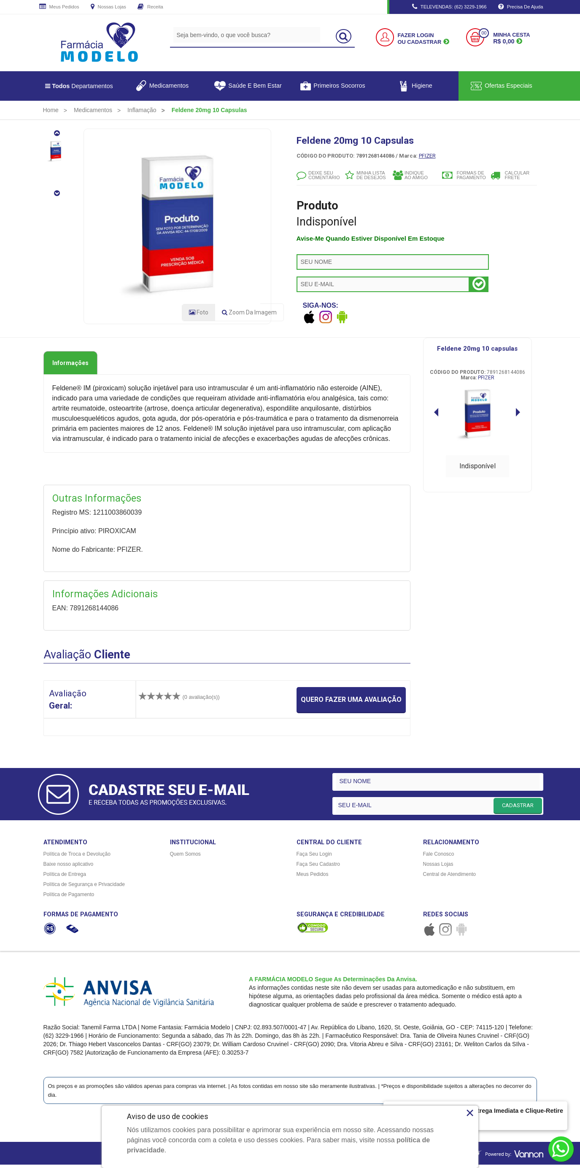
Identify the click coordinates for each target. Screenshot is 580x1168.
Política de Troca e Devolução (77, 857)
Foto (198, 315)
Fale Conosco (438, 857)
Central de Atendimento (449, 878)
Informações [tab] (70, 366)
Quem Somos (185, 857)
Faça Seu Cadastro (318, 867)
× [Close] (470, 1113)
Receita (150, 7)
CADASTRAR (518, 808)
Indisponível (477, 469)
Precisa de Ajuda (520, 7)
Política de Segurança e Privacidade (84, 888)
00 (483, 33)
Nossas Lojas (108, 7)
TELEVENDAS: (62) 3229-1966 (449, 7)
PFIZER (427, 156)
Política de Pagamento (68, 898)
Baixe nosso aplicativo (68, 867)
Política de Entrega (64, 878)
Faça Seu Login (314, 857)
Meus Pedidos (59, 7)
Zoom (249, 315)
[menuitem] (51, 110)
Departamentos (79, 86)
